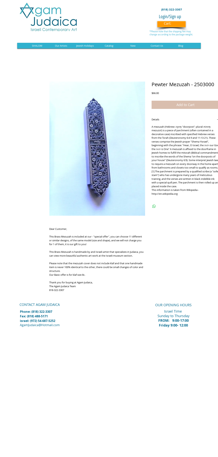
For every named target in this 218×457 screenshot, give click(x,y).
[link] (170, 23)
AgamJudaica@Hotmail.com (40, 325)
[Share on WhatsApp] (154, 206)
